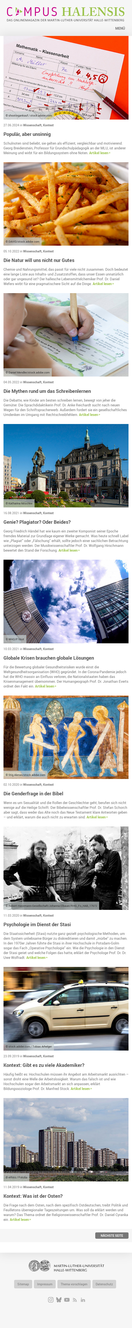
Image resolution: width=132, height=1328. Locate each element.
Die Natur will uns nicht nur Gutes (38, 260)
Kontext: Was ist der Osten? (33, 1196)
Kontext (48, 125)
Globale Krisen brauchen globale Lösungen (48, 657)
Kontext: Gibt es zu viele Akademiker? (43, 1065)
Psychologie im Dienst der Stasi (37, 924)
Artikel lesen (98, 152)
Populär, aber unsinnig (27, 134)
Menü (120, 28)
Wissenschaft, (33, 125)
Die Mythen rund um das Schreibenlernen (47, 391)
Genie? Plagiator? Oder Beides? (37, 522)
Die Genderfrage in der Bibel (33, 793)
